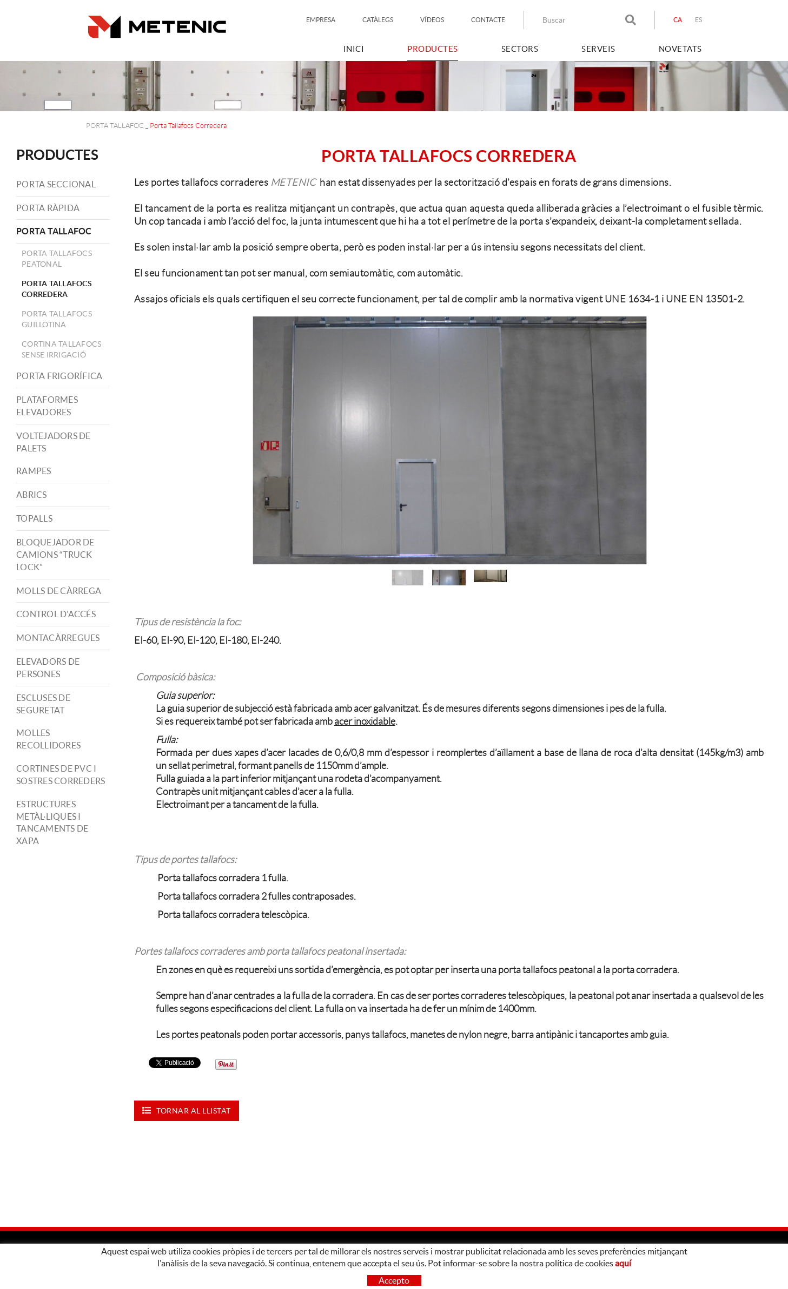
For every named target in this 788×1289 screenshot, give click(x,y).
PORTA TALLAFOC (115, 126)
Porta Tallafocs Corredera (57, 289)
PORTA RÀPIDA (48, 208)
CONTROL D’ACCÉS (56, 614)
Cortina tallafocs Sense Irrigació (61, 349)
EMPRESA (320, 19)
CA (678, 19)
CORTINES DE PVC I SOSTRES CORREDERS (60, 775)
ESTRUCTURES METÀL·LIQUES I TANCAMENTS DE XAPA (52, 822)
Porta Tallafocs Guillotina (57, 319)
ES (699, 19)
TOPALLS (34, 518)
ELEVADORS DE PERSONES (48, 668)
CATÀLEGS (377, 19)
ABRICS (31, 495)
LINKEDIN (584, 1270)
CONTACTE (488, 19)
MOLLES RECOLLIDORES (48, 739)
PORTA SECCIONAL (56, 184)
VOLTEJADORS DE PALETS (53, 442)
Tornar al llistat (186, 1110)
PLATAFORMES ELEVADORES (47, 406)
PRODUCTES (57, 155)
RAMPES (33, 471)
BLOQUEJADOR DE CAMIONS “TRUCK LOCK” (55, 554)
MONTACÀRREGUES (58, 638)
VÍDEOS (432, 19)
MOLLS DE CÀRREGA (58, 591)
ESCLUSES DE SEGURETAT (43, 704)
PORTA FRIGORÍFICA (59, 376)
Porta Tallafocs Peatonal (57, 258)
